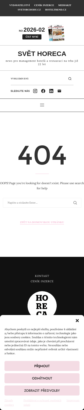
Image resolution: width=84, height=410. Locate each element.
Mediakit (64, 5)
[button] (77, 320)
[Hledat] (69, 78)
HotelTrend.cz (55, 9)
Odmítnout (42, 378)
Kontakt (42, 276)
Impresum (73, 400)
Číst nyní (32, 37)
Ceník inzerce (44, 5)
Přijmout (42, 366)
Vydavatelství (19, 5)
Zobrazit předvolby (42, 390)
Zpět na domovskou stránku (42, 222)
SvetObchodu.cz (29, 9)
